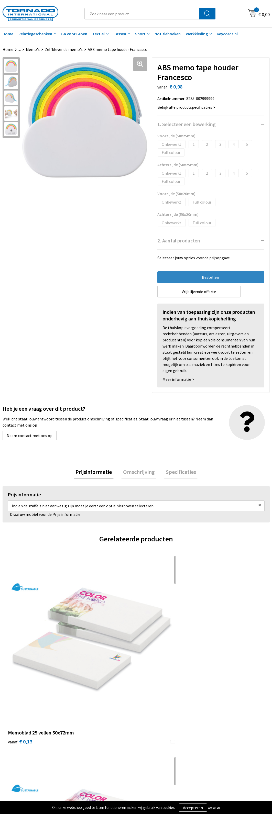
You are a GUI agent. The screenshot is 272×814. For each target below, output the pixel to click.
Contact (149, 713)
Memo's (33, 49)
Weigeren (214, 807)
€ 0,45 (154, 639)
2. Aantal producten (178, 240)
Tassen (120, 33)
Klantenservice (155, 720)
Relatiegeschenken (35, 33)
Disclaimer (217, 728)
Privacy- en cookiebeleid (229, 720)
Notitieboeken (168, 33)
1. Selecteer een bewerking (186, 124)
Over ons (84, 713)
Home (8, 49)
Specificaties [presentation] (177, 472)
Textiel (98, 33)
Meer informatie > (178, 379)
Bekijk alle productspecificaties (186, 107)
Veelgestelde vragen (94, 720)
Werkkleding (197, 33)
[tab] (97, 472)
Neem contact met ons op (29, 435)
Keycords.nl (227, 33)
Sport (140, 33)
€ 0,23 (87, 639)
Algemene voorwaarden (229, 713)
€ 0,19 (220, 639)
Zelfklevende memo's (64, 49)
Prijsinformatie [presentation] (97, 472)
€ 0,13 (20, 639)
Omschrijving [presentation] (139, 472)
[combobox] (141, 13)
